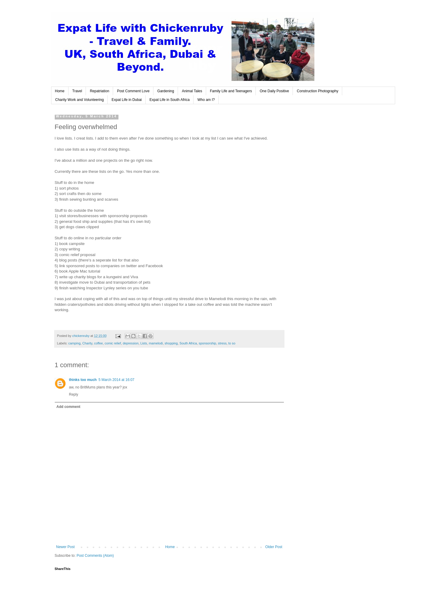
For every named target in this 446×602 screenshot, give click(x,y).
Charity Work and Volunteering (79, 100)
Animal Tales (192, 91)
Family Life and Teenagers (231, 91)
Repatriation (99, 91)
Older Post (273, 547)
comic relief (113, 343)
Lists (143, 343)
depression (130, 343)
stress (222, 343)
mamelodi (156, 343)
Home (60, 91)
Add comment (68, 407)
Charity (87, 343)
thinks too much (83, 380)
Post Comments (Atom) (95, 555)
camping (74, 343)
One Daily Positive (274, 91)
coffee (98, 343)
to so (231, 343)
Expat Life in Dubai (127, 100)
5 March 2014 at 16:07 (116, 380)
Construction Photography (317, 91)
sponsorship (207, 343)
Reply (73, 394)
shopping (171, 343)
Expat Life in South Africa (170, 100)
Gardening (165, 91)
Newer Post (65, 547)
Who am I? (206, 100)
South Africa (188, 343)
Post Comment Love (133, 91)
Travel (77, 91)
